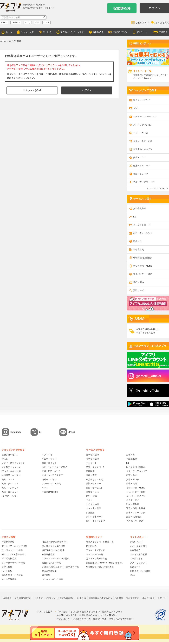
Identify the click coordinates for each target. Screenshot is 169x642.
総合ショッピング (141, 100)
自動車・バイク (49, 479)
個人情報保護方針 (22, 598)
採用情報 (119, 598)
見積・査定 (91, 475)
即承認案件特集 (49, 571)
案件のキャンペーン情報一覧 (100, 542)
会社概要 (7, 598)
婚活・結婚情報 (133, 516)
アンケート (142, 32)
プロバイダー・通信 (142, 274)
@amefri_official (148, 390)
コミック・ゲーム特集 (52, 579)
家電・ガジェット (10, 492)
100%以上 (16, 22)
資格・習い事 (132, 479)
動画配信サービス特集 (12, 575)
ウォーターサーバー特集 (13, 563)
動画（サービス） (94, 488)
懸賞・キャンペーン (95, 467)
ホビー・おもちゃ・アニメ (54, 467)
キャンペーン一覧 (94, 554)
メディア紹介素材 (138, 554)
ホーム (9, 32)
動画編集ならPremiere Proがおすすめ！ (105, 563)
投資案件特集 (8, 542)
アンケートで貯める (95, 550)
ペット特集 (7, 571)
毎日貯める (98, 32)
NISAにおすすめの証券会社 (55, 542)
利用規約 (81, 598)
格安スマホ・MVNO (142, 266)
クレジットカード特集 (12, 550)
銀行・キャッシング (142, 233)
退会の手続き (148, 598)
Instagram (15, 432)
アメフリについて (138, 563)
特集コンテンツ (120, 32)
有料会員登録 (92, 458)
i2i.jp (132, 575)
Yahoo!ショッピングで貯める (100, 567)
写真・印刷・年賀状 (135, 508)
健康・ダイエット (141, 165)
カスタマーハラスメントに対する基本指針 (54, 598)
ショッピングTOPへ (156, 188)
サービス (47, 32)
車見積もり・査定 (94, 479)
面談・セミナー (93, 483)
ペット (45, 488)
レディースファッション (144, 116)
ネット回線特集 (9, 579)
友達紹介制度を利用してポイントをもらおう (147, 331)
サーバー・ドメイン (135, 496)
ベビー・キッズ (140, 133)
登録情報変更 (132, 598)
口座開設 (90, 512)
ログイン (154, 8)
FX (134, 217)
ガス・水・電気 (93, 508)
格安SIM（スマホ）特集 (53, 550)
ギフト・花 (47, 454)
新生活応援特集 (9, 558)
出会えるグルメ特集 (51, 563)
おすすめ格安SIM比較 (96, 558)
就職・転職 (131, 483)
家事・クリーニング (135, 512)
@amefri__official (148, 376)
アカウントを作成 (32, 90)
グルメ (89, 500)
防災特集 (46, 575)
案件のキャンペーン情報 (72, 32)
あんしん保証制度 (138, 546)
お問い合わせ (136, 542)
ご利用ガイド (142, 22)
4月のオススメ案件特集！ (14, 554)
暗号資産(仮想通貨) (142, 257)
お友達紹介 (135, 550)
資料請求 (90, 471)
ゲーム (4, 22)
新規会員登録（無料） (140, 571)
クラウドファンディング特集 (55, 558)
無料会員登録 (139, 208)
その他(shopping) (50, 492)
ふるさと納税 (92, 504)
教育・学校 (131, 475)
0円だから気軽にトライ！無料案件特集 (60, 567)
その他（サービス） (135, 521)
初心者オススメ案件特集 (53, 546)
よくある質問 (162, 22)
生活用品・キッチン (142, 149)
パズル (46, 22)
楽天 (37, 22)
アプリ (28, 22)
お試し (136, 108)
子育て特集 (7, 567)
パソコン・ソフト (10, 496)
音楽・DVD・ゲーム (51, 471)
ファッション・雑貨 (51, 483)
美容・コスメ (139, 157)
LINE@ (71, 432)
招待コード (135, 567)
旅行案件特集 (48, 554)
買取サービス (139, 290)
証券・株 (137, 241)
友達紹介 (163, 32)
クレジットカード (141, 225)
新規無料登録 (122, 8)
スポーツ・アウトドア (143, 182)
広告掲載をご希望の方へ (100, 598)
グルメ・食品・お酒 (142, 141)
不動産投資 (138, 249)
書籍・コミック (140, 174)
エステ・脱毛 (132, 500)
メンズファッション (142, 124)
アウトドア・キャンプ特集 (14, 546)
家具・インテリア (10, 488)
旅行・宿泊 (138, 282)
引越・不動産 (132, 504)
